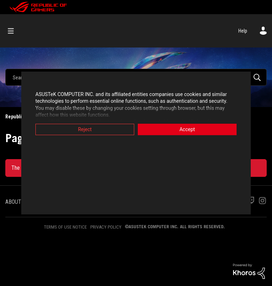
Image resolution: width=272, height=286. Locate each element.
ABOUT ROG (18, 201)
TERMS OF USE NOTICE (65, 227)
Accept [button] (187, 129)
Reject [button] (85, 129)
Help (242, 31)
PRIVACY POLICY (105, 227)
